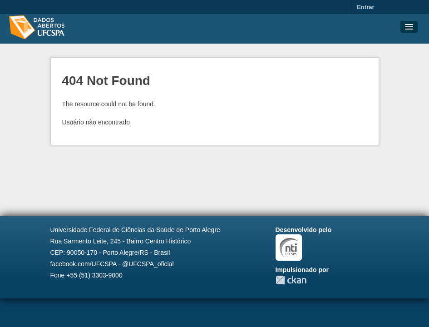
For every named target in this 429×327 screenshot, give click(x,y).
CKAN (291, 280)
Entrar (365, 7)
